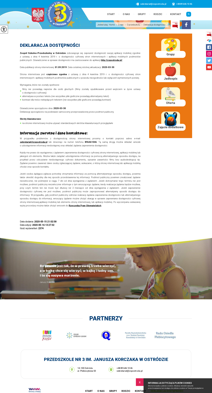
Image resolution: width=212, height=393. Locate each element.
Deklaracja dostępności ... (153, 25)
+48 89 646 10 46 (182, 4)
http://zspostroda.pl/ (111, 60)
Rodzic (158, 14)
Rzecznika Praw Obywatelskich (85, 205)
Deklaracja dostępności (50, 45)
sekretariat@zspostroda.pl (151, 4)
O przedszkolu (132, 25)
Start (111, 14)
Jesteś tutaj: (103, 25)
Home (112, 25)
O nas (126, 14)
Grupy (142, 14)
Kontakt (175, 14)
